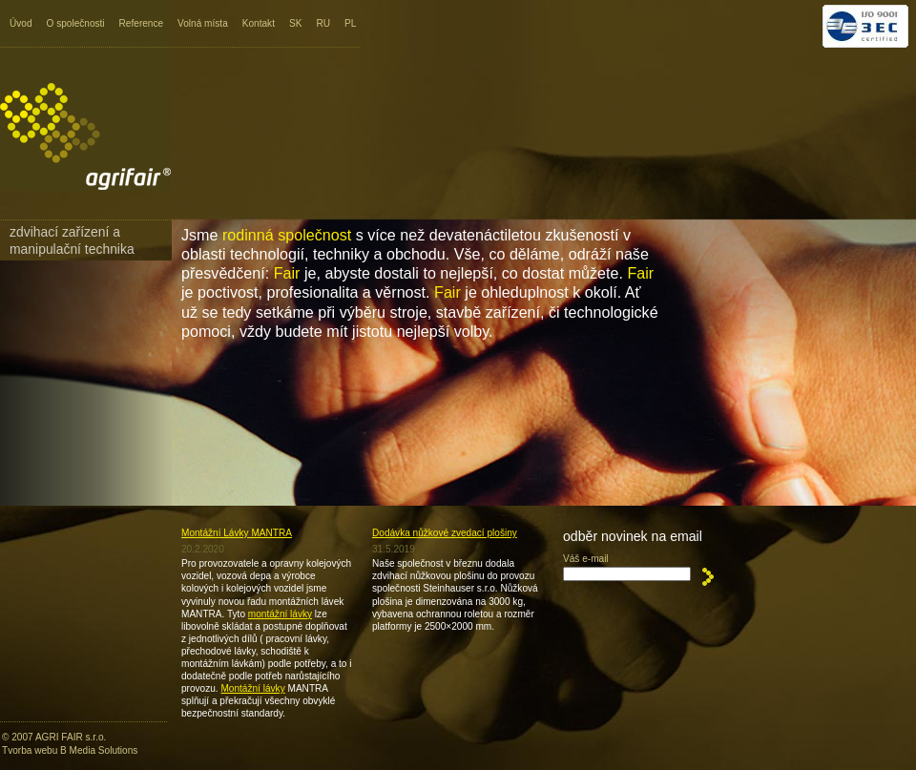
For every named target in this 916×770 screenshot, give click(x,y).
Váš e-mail (586, 558)
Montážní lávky (252, 688)
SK (295, 23)
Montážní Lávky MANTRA (236, 533)
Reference (141, 23)
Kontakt (258, 23)
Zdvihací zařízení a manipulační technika (72, 240)
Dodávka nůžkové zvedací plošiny (444, 533)
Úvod (21, 23)
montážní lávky (280, 614)
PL (350, 23)
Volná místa (202, 23)
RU (323, 23)
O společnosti (76, 23)
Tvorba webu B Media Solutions (69, 750)
